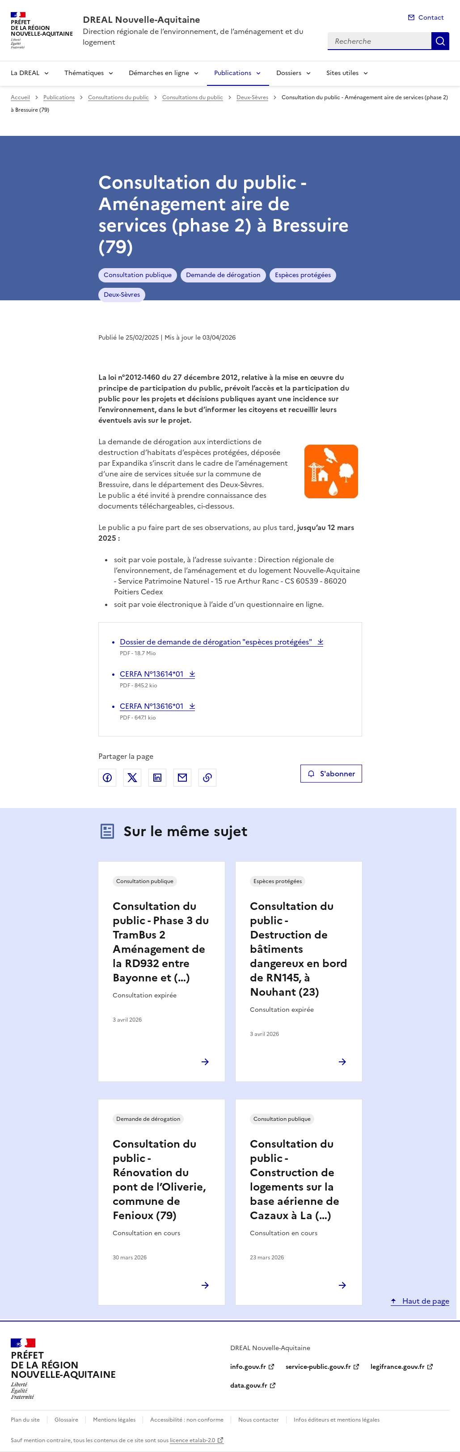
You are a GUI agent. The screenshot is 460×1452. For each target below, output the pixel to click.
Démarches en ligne (159, 73)
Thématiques (84, 73)
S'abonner (331, 773)
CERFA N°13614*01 (152, 674)
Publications (232, 73)
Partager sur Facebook (107, 778)
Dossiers (288, 73)
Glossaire (66, 1420)
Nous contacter (258, 1420)
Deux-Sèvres (252, 97)
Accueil (20, 97)
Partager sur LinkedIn (157, 778)
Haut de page (425, 1301)
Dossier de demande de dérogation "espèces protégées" (216, 641)
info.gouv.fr (248, 1367)
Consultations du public (118, 97)
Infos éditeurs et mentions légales (337, 1420)
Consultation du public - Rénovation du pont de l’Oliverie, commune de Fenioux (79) (159, 1180)
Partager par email (182, 778)
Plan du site (25, 1420)
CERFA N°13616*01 (152, 706)
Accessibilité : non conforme (187, 1420)
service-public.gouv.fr (318, 1367)
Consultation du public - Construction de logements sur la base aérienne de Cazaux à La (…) (294, 1180)
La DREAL (25, 73)
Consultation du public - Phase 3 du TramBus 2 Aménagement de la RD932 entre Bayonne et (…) (161, 942)
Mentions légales (114, 1420)
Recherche (440, 41)
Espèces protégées (303, 275)
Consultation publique (138, 275)
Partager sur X (132, 778)
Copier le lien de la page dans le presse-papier (207, 778)
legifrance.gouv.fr (398, 1367)
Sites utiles (342, 73)
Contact (431, 17)
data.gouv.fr (248, 1385)
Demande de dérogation (223, 275)
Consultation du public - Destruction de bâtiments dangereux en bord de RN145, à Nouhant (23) (298, 949)
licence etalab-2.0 (192, 1440)
